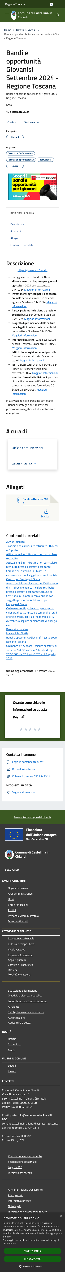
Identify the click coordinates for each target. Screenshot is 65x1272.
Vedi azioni (32, 122)
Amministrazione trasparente (25, 1190)
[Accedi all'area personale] (51, 4)
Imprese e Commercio (20, 955)
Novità (20, 30)
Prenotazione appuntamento (25, 1156)
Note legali (14, 1206)
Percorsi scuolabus (17, 629)
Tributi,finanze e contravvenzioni (27, 1001)
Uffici (11, 899)
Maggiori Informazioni (37, 290)
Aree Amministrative (20, 893)
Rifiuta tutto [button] (32, 1259)
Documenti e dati (18, 921)
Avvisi (32, 30)
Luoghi (12, 1065)
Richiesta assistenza (20, 1173)
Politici (12, 910)
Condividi (14, 122)
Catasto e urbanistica (20, 965)
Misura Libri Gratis (17, 633)
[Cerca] (58, 15)
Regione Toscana (15, 4)
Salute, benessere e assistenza (26, 1012)
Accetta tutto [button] (32, 1250)
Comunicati (14, 1044)
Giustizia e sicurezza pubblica (25, 995)
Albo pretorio (15, 1195)
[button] (33, 1266)
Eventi (12, 1071)
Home (7, 30)
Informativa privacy (19, 1201)
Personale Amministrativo (23, 916)
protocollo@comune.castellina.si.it (31, 1115)
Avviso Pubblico (15, 542)
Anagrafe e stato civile (21, 938)
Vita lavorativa (16, 949)
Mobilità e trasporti (19, 974)
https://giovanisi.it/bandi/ (32, 270)
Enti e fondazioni (18, 905)
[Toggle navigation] (7, 15)
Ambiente (13, 1006)
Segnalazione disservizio (22, 1162)
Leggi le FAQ (15, 1167)
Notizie (12, 1039)
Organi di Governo (18, 888)
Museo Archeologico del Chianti (32, 817)
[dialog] (32, 1242)
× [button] (61, 1216)
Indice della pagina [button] (22, 213)
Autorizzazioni (16, 1018)
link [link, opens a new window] (14, 1243)
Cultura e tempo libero (21, 944)
